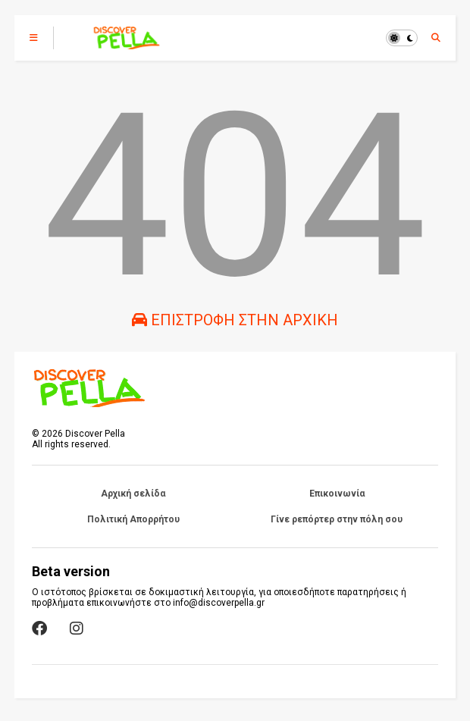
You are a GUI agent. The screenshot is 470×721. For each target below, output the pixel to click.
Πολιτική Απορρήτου (133, 519)
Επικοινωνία (337, 493)
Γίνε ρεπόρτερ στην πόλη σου (337, 519)
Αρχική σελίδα (133, 493)
